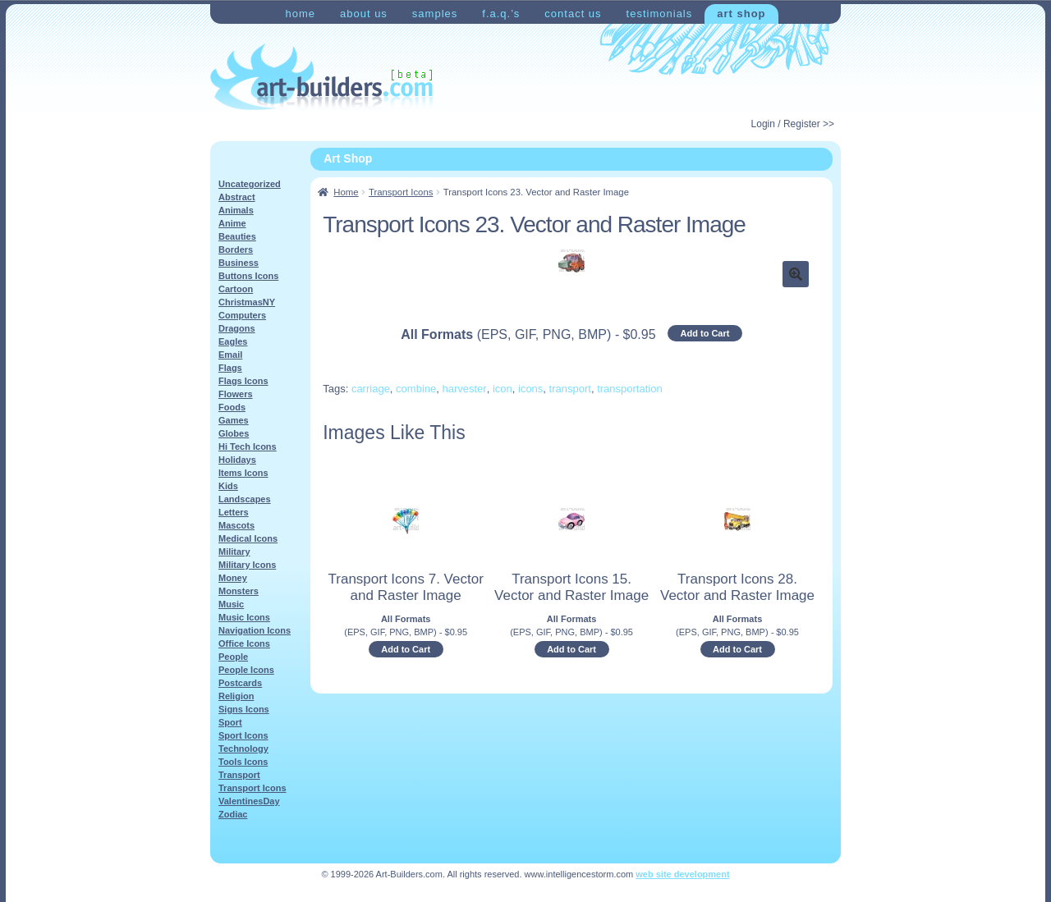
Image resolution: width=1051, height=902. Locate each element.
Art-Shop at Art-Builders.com (321, 77)
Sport (230, 722)
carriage (370, 388)
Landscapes (244, 499)
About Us (364, 13)
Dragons (236, 328)
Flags (230, 368)
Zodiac (232, 814)
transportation (630, 388)
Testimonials (659, 13)
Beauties (237, 236)
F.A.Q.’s (501, 13)
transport (570, 388)
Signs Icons (243, 709)
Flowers (235, 394)
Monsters (238, 591)
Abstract (236, 197)
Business (238, 263)
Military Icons (247, 565)
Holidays (237, 460)
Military (234, 551)
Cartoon (235, 289)
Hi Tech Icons (247, 446)
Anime (232, 223)
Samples (434, 13)
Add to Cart (705, 333)
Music (231, 604)
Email (230, 354)
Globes (233, 433)
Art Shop (741, 13)
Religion (236, 696)
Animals (236, 210)
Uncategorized (249, 184)
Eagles (232, 341)
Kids (228, 486)
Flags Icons (243, 381)
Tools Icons (243, 762)
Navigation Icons (254, 630)
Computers (242, 315)
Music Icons (244, 617)
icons (530, 388)
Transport (239, 775)
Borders (235, 249)
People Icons (246, 670)
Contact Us (572, 13)
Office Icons (244, 643)
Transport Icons (401, 192)
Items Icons (243, 473)
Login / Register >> (792, 124)
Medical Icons (248, 538)
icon (502, 388)
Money (232, 578)
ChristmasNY (246, 302)
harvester (464, 388)
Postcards (240, 683)
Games (233, 420)
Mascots (236, 525)
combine (416, 388)
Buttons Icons (248, 276)
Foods (232, 407)
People (233, 657)
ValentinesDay (249, 801)
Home (300, 13)
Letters (233, 512)
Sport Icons (243, 735)
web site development (682, 874)
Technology (243, 748)
